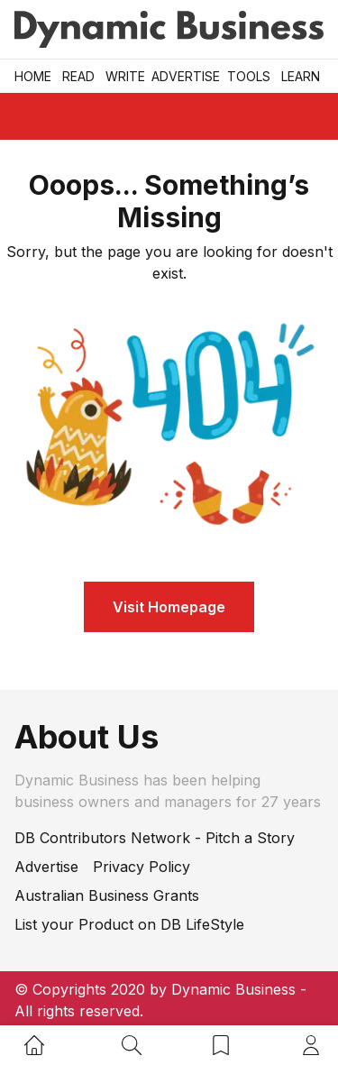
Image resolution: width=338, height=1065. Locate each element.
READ (78, 76)
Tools (248, 76)
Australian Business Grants (106, 895)
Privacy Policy (141, 867)
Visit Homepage (169, 607)
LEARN (300, 76)
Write (125, 76)
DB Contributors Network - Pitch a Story (154, 838)
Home (32, 76)
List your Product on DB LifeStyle (129, 924)
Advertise (185, 76)
